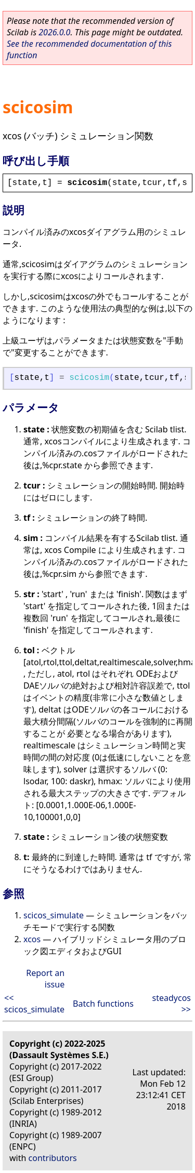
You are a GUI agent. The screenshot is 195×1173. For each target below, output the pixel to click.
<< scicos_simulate (34, 1003)
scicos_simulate (53, 915)
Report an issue (45, 978)
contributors (53, 1158)
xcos (32, 939)
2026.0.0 (54, 32)
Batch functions (103, 1003)
